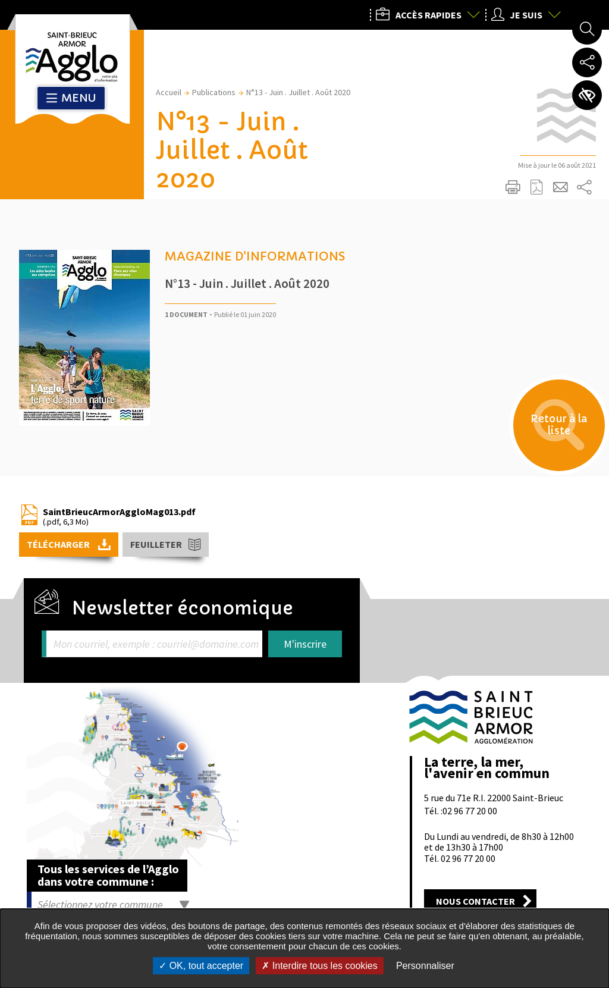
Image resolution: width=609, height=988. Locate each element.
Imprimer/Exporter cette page (513, 187)
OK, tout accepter (201, 966)
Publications (214, 92)
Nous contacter (475, 901)
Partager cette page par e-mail (560, 187)
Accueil (168, 92)
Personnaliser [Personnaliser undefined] (425, 966)
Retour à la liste (555, 428)
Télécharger (59, 544)
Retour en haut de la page (583, 658)
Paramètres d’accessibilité (587, 95)
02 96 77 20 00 (469, 811)
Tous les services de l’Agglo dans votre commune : (108, 875)
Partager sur (584, 187)
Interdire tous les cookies (319, 966)
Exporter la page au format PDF (536, 187)
